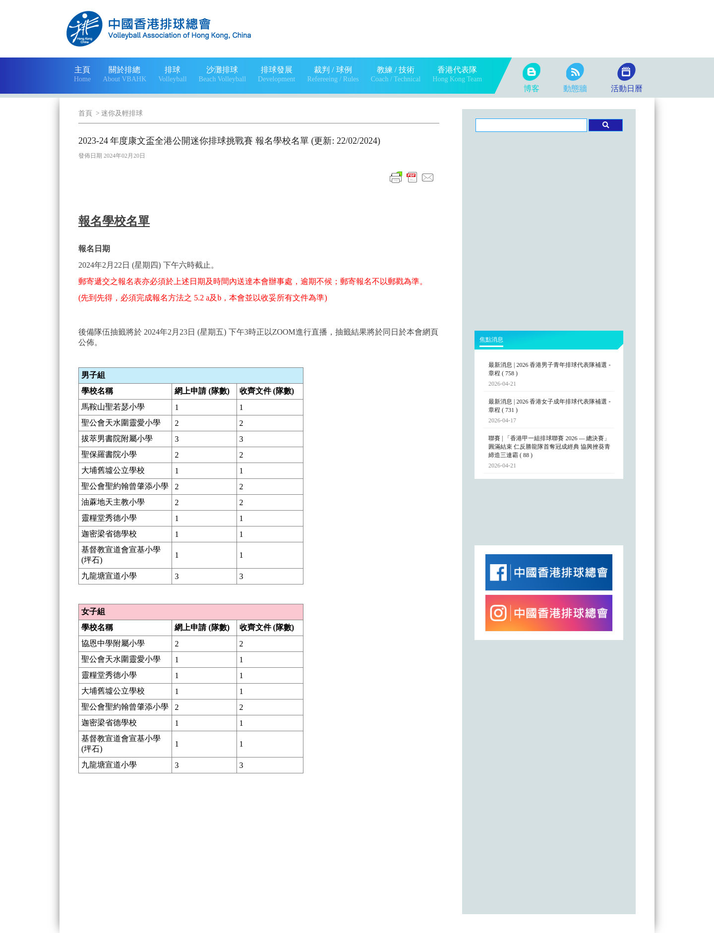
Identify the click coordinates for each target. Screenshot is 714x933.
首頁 (85, 113)
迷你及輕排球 (122, 113)
